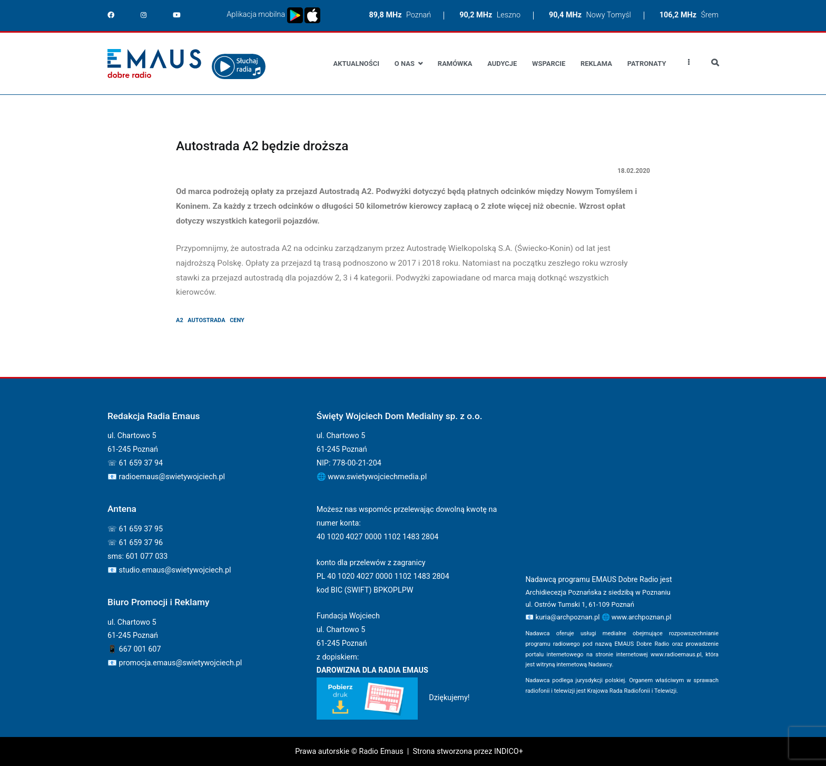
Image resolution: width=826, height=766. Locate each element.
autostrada (206, 320)
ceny (237, 320)
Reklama (596, 63)
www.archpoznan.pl (642, 617)
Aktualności (356, 63)
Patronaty (646, 63)
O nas (405, 63)
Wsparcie (548, 63)
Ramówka (455, 63)
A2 (179, 320)
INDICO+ (508, 751)
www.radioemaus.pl (676, 654)
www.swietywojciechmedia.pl (377, 476)
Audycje (502, 63)
